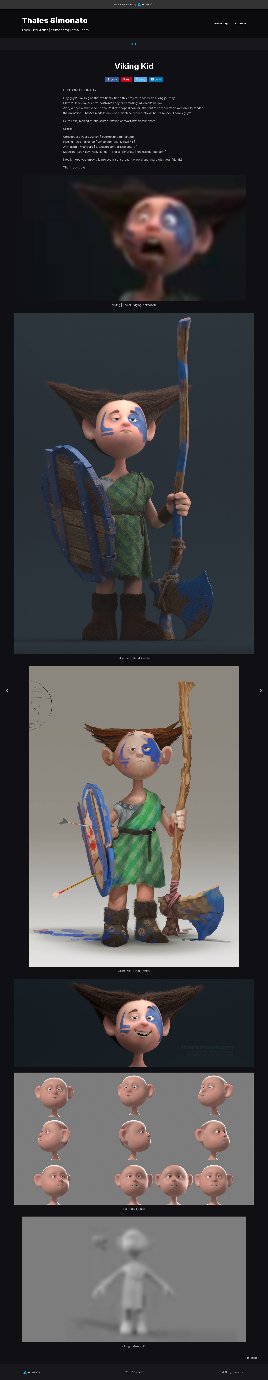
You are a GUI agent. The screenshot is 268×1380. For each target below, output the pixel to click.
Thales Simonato (55, 20)
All (134, 44)
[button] (253, 1357)
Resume (240, 23)
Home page (222, 23)
